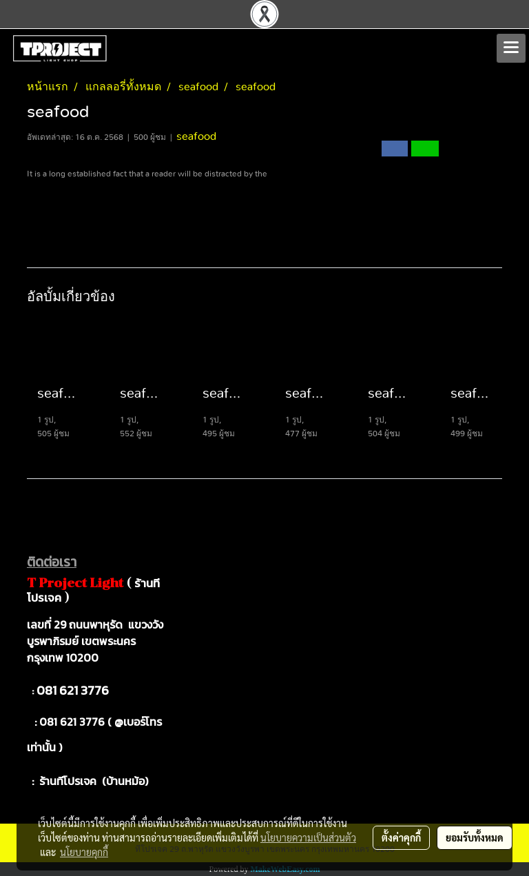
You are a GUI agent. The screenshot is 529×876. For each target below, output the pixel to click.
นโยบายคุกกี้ (84, 852)
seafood (196, 136)
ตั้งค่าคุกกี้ (401, 837)
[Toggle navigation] (511, 48)
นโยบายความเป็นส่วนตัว (308, 837)
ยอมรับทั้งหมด (475, 837)
